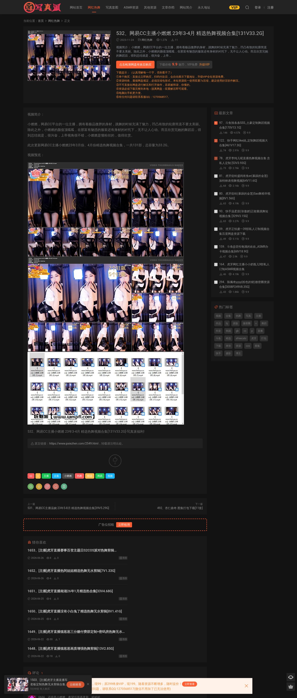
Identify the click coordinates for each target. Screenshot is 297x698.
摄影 (228, 353)
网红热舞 (94, 7)
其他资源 (150, 7)
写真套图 (112, 7)
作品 (218, 323)
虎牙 (253, 338)
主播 (46, 475)
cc (31, 475)
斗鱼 (218, 338)
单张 (228, 345)
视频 (110, 475)
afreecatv (241, 338)
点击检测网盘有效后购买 (135, 64)
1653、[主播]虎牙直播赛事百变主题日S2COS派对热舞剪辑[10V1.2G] (69, 551)
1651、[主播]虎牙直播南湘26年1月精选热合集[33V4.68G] (70, 571)
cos (248, 345)
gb (237, 330)
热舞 (79, 475)
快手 (218, 353)
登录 (119, 627)
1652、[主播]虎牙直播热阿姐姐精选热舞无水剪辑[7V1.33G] (153, 551)
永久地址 (204, 7)
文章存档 (168, 7)
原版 (235, 323)
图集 (257, 345)
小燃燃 (68, 475)
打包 (263, 338)
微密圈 (246, 323)
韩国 (228, 330)
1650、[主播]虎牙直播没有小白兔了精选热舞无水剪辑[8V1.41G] (156, 572)
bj (227, 323)
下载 (218, 345)
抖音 (218, 330)
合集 (56, 475)
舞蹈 (264, 323)
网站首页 (76, 7)
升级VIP (204, 64)
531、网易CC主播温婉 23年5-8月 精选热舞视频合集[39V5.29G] (68, 508)
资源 (238, 345)
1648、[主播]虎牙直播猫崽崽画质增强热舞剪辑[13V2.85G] (151, 593)
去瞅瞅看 (75, 684)
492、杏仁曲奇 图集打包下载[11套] (180, 508)
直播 (260, 330)
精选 (89, 475)
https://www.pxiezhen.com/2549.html (73, 443)
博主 (238, 353)
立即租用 (124, 524)
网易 (99, 475)
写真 (248, 315)
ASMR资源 (131, 7)
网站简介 (186, 7)
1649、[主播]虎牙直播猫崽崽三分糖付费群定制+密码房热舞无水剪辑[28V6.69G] (70, 593)
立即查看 (190, 684)
